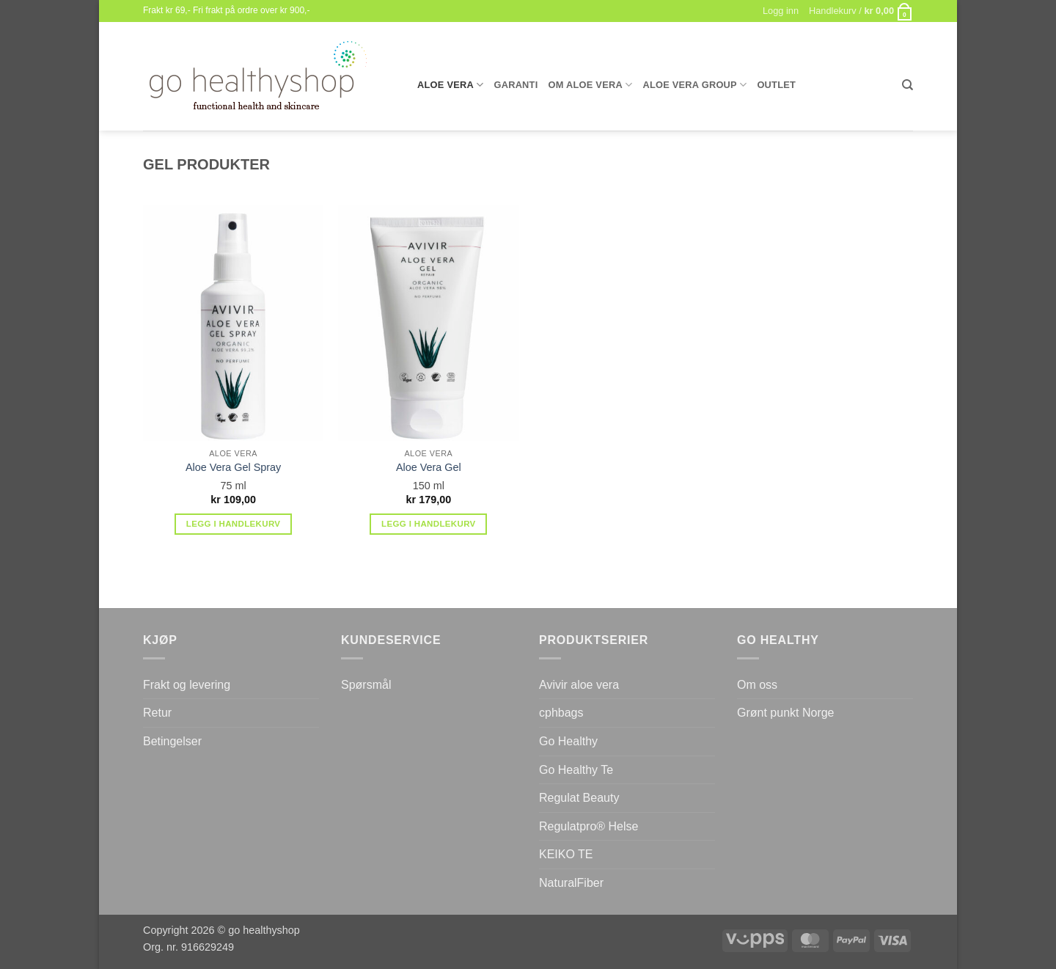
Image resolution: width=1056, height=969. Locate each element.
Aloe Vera (450, 85)
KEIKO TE (566, 854)
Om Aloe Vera (591, 85)
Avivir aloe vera (579, 685)
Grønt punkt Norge (786, 712)
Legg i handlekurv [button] (233, 523)
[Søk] (907, 85)
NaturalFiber (571, 883)
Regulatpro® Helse (588, 826)
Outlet (776, 84)
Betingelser (172, 741)
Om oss (757, 685)
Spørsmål (366, 685)
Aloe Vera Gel (428, 467)
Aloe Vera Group (694, 85)
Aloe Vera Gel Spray (233, 467)
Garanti (516, 84)
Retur (157, 712)
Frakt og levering (186, 685)
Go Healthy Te (576, 770)
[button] (861, 11)
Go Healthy (568, 741)
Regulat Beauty (579, 797)
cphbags (561, 712)
